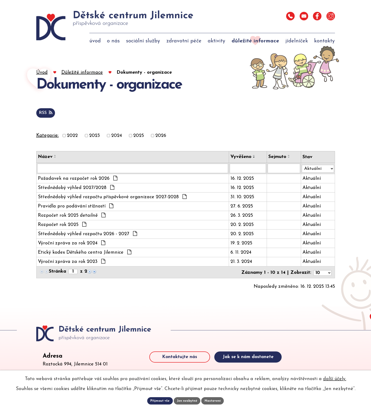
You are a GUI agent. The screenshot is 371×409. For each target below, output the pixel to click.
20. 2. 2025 (241, 225)
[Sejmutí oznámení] (283, 169)
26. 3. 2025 (241, 216)
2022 (72, 136)
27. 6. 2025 (241, 207)
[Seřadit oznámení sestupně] (55, 158)
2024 (116, 136)
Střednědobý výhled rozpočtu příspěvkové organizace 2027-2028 (112, 197)
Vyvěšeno (240, 157)
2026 (160, 136)
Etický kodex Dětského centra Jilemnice (84, 253)
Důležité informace (82, 72)
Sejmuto (277, 157)
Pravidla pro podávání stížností (75, 207)
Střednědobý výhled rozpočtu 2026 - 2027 (87, 234)
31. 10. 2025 (241, 198)
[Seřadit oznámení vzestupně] (55, 156)
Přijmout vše (159, 400)
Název (45, 157)
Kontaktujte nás (184, 364)
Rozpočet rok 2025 (62, 225)
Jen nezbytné (187, 400)
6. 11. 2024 (240, 253)
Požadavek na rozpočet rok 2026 (77, 179)
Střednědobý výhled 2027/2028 (76, 188)
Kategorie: (47, 136)
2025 (138, 136)
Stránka (57, 272)
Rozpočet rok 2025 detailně (71, 216)
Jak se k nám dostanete (260, 364)
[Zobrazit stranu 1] (73, 272)
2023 (94, 136)
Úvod (42, 72)
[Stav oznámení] (317, 168)
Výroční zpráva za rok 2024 (71, 244)
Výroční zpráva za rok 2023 (71, 262)
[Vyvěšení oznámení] (247, 169)
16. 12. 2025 (241, 179)
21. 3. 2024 (240, 262)
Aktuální (311, 179)
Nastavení (214, 400)
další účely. (334, 378)
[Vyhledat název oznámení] (132, 169)
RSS (46, 113)
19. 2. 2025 (241, 244)
